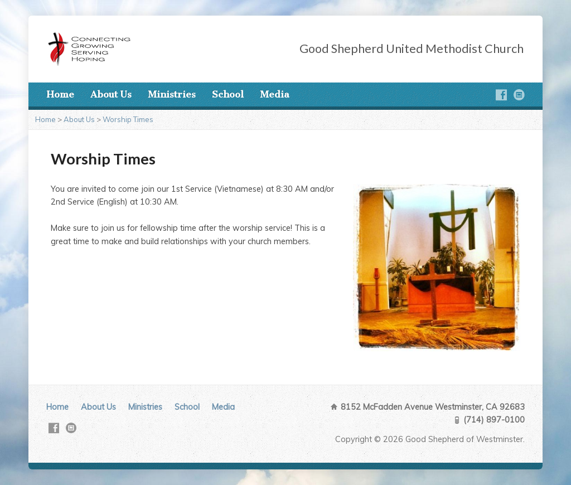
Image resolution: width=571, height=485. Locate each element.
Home (60, 94)
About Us (111, 94)
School (228, 94)
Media (274, 94)
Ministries (172, 94)
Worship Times (128, 119)
